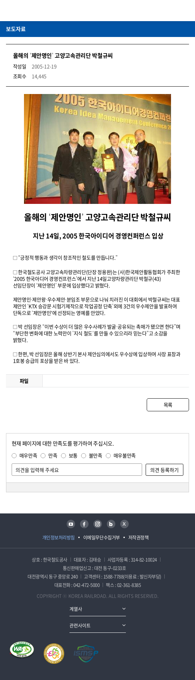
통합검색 (174, 10)
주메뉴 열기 (185, 10)
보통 (73, 455)
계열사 (75, 608)
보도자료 (16, 29)
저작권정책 (138, 537)
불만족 (95, 455)
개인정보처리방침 (58, 537)
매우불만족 (125, 455)
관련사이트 (80, 625)
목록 (168, 404)
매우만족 (28, 455)
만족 (52, 455)
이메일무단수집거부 (101, 537)
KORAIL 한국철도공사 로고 (33, 10)
